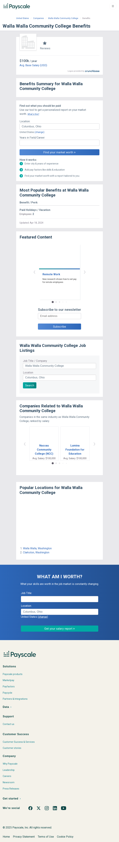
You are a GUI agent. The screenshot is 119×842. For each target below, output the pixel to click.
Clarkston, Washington (36, 555)
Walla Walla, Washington (37, 551)
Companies (38, 18)
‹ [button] (34, 275)
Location (28, 376)
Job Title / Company (35, 364)
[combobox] (59, 126)
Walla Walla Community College (63, 18)
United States (22, 18)
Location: (25, 121)
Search (29, 388)
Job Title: (26, 596)
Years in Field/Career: (32, 137)
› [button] (84, 275)
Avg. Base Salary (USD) (33, 65)
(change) (39, 132)
